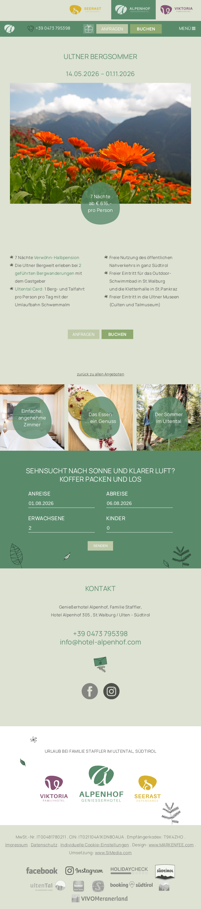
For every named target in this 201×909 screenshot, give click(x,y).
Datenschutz (44, 845)
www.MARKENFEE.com (171, 845)
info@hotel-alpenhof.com (100, 642)
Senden (100, 546)
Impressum (16, 845)
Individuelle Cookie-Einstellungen (94, 845)
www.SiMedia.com (113, 853)
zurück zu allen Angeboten (100, 374)
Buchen (146, 29)
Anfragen (112, 29)
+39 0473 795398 (100, 633)
